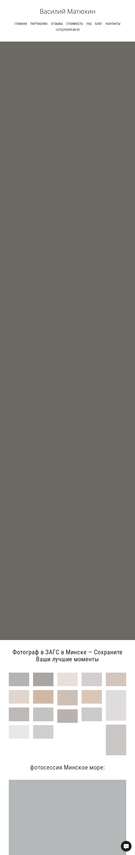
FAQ (89, 24)
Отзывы (57, 24)
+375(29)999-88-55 (68, 30)
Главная (21, 24)
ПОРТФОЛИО (38, 24)
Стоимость (74, 24)
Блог (98, 24)
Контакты (113, 24)
